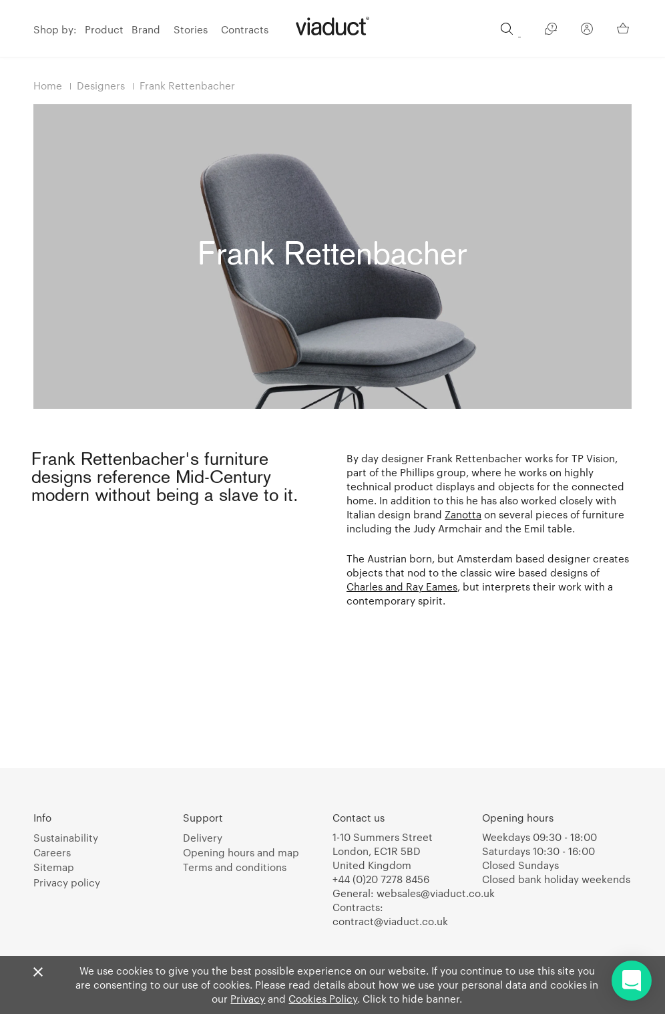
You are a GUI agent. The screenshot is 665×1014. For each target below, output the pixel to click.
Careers (52, 852)
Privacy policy (66, 882)
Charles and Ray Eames (402, 586)
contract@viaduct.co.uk (390, 921)
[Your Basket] (624, 28)
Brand (146, 29)
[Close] (38, 972)
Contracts (244, 29)
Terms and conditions (234, 867)
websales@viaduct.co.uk (436, 893)
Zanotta (463, 514)
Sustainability (65, 838)
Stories (191, 29)
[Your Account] (587, 31)
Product (104, 29)
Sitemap (53, 867)
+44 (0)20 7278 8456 (380, 879)
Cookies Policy (322, 999)
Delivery (202, 838)
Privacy (247, 999)
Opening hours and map (241, 852)
